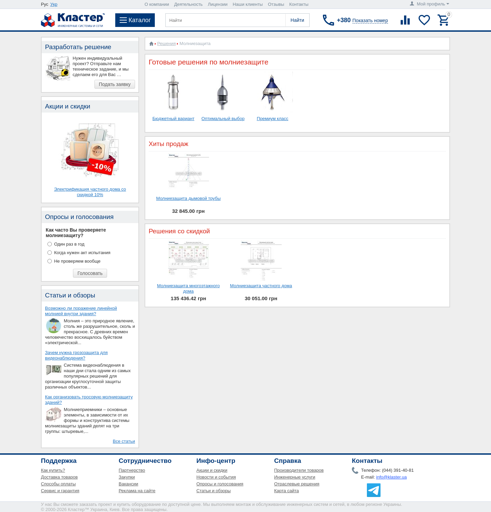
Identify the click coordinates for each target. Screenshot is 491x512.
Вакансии (128, 483)
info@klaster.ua (391, 477)
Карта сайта (286, 490)
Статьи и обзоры (213, 490)
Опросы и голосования (219, 483)
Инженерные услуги (294, 477)
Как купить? (53, 470)
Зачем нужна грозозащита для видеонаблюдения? (76, 355)
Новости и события (216, 477)
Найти (297, 20)
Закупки (127, 477)
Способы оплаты (58, 483)
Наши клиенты (248, 4)
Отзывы (276, 4)
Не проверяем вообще (77, 261)
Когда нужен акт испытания (82, 252)
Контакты (298, 4)
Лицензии (217, 4)
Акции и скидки (211, 470)
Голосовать (90, 273)
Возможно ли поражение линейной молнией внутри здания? (81, 311)
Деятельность (188, 4)
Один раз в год (69, 244)
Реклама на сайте (137, 490)
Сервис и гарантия (60, 490)
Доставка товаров (59, 477)
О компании (157, 4)
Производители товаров (299, 470)
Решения (166, 43)
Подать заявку (115, 84)
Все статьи (124, 441)
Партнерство (132, 470)
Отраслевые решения (296, 483)
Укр (54, 4)
